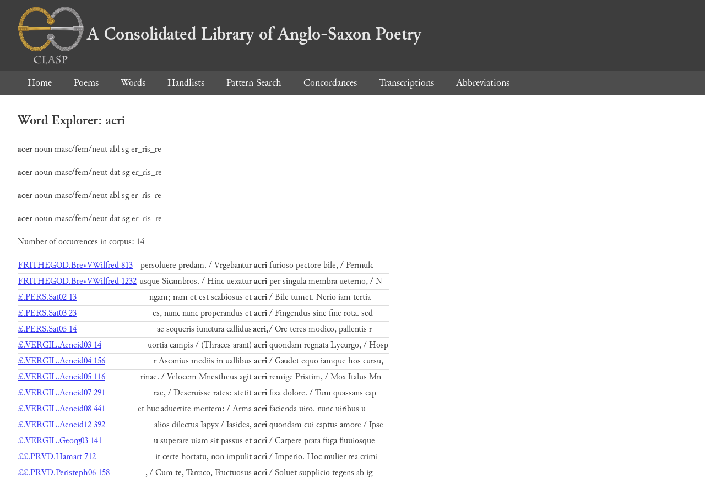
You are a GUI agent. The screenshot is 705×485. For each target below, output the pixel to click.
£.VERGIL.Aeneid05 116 (61, 377)
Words (133, 83)
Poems (86, 83)
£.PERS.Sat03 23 (47, 313)
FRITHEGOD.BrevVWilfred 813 (75, 265)
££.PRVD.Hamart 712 (57, 456)
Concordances (330, 83)
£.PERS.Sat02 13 (47, 297)
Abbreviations (482, 83)
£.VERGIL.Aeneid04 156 (61, 361)
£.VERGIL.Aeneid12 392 (61, 424)
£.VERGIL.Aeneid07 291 (61, 393)
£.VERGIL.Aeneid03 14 (59, 345)
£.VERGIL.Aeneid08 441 (61, 409)
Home (40, 83)
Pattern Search (253, 83)
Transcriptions (406, 83)
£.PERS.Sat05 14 (47, 329)
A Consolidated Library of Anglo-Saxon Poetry (219, 34)
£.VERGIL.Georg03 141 (60, 440)
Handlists (185, 83)
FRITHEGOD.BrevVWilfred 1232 (77, 281)
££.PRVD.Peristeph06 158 (64, 472)
